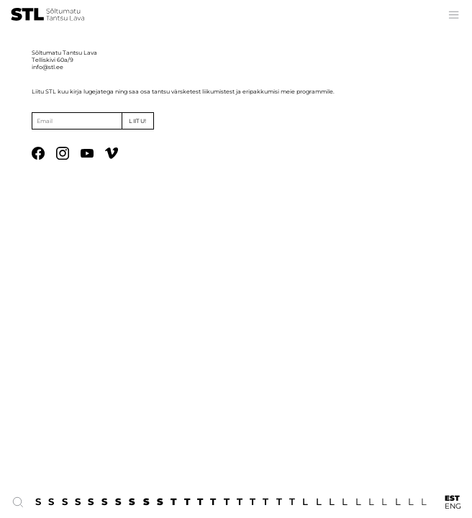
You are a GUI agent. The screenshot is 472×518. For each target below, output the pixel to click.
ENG (453, 506)
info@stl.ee (47, 67)
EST (452, 498)
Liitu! (137, 120)
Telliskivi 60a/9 (52, 59)
